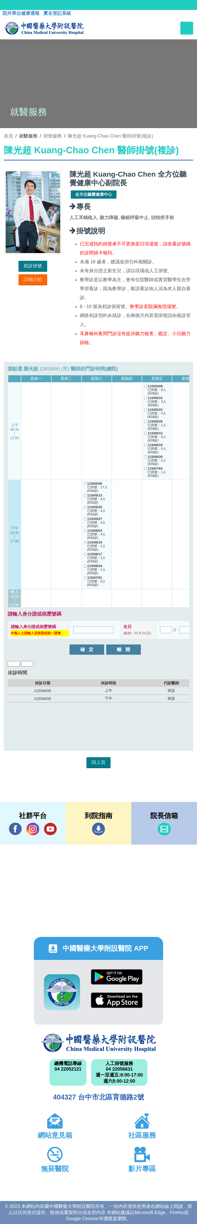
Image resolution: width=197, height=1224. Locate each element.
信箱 (164, 829)
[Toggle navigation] (186, 28)
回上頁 (98, 762)
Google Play (117, 977)
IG (32, 829)
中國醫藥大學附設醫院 (98, 1043)
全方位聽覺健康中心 (93, 194)
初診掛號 (33, 265)
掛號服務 (52, 136)
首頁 (8, 136)
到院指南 (98, 829)
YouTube (50, 829)
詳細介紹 (33, 279)
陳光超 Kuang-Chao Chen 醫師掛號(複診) (110, 136)
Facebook (15, 829)
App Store (117, 1000)
